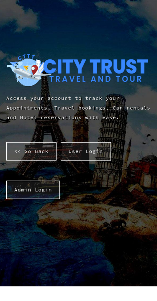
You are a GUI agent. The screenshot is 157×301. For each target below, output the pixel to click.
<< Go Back (31, 151)
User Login (86, 151)
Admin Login (33, 189)
